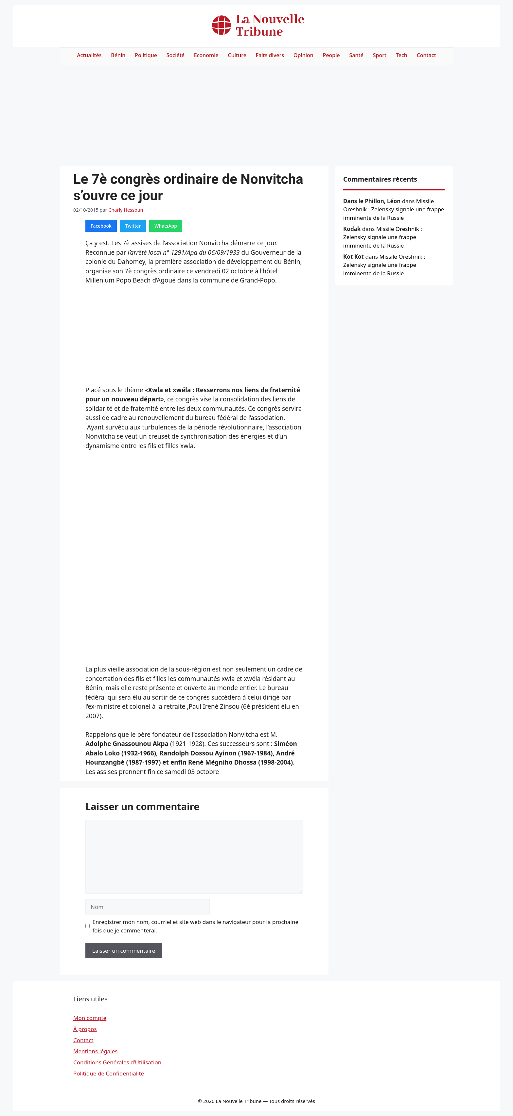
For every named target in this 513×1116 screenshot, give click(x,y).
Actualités (89, 55)
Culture (237, 55)
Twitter (133, 226)
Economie (206, 55)
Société (176, 55)
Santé (356, 55)
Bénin (118, 55)
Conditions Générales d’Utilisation (117, 1062)
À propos (85, 1029)
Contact (426, 55)
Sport (379, 55)
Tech (401, 55)
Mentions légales (95, 1051)
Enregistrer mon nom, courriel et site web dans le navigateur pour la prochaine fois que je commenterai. (196, 926)
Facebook (101, 226)
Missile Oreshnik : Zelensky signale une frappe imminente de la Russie (393, 209)
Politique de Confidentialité (108, 1073)
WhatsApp (165, 226)
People (331, 55)
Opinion (303, 55)
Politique (146, 55)
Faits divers (270, 55)
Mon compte (89, 1018)
